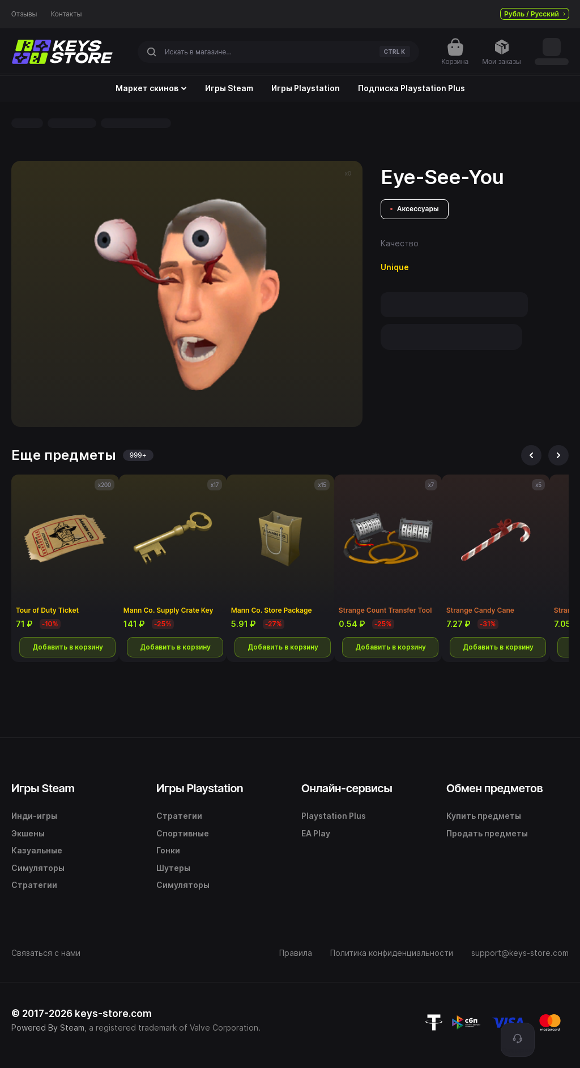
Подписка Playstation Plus (411, 88)
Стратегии (34, 885)
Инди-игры (34, 816)
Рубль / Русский (534, 14)
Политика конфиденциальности (391, 953)
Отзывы (24, 14)
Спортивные (182, 833)
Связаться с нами (45, 953)
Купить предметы (483, 816)
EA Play (315, 833)
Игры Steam (229, 88)
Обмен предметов (494, 788)
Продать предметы (487, 833)
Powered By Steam (47, 1027)
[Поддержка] (518, 1040)
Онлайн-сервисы (347, 788)
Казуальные (36, 850)
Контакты (66, 14)
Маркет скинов (151, 88)
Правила (295, 953)
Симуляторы (38, 868)
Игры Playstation (305, 88)
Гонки (168, 850)
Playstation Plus (333, 816)
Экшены (28, 833)
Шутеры (173, 868)
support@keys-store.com (520, 953)
